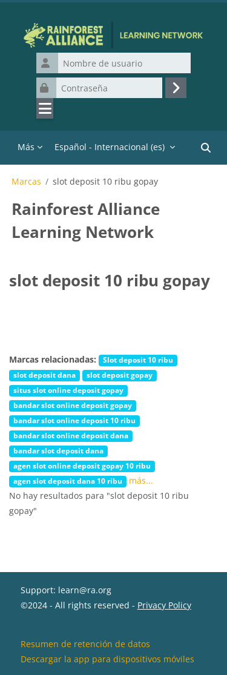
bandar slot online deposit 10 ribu (74, 420)
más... (141, 480)
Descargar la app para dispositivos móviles (107, 659)
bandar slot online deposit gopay (72, 405)
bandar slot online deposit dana (70, 435)
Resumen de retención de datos (85, 644)
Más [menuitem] (26, 147)
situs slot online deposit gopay (68, 390)
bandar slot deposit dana (58, 450)
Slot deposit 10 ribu (138, 359)
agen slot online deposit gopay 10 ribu (82, 465)
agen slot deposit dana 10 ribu (67, 481)
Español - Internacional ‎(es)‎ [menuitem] (109, 147)
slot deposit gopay (120, 375)
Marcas (26, 181)
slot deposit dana (44, 375)
